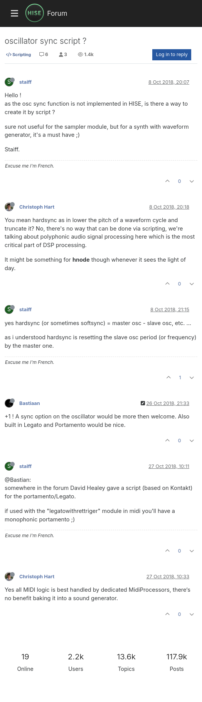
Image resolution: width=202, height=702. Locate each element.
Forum (57, 13)
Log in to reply (172, 54)
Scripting (18, 54)
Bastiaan (29, 403)
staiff (25, 82)
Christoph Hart (36, 207)
